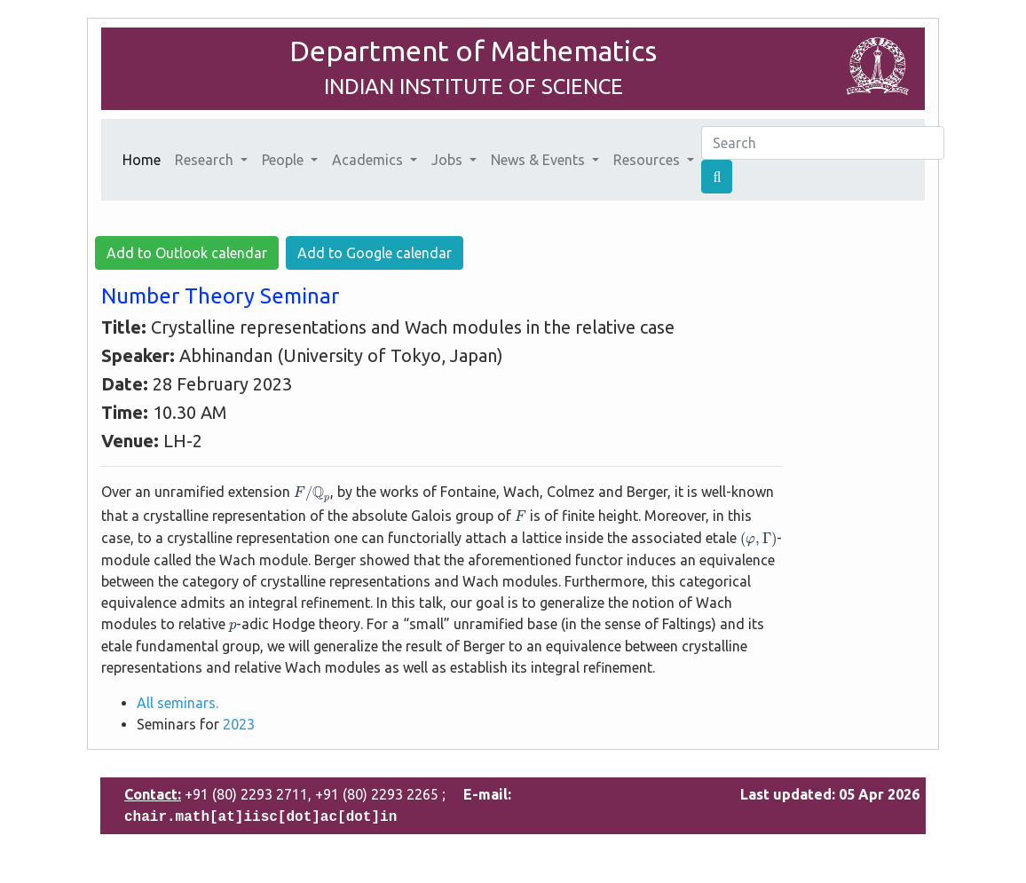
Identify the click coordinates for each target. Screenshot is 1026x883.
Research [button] (206, 160)
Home (145, 158)
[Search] (822, 143)
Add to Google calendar (374, 253)
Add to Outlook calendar (187, 253)
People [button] (284, 160)
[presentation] (312, 495)
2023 (239, 724)
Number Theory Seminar (220, 296)
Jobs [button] (448, 160)
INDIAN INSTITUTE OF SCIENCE (473, 87)
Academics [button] (369, 160)
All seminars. (177, 703)
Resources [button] (648, 160)
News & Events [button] (539, 160)
